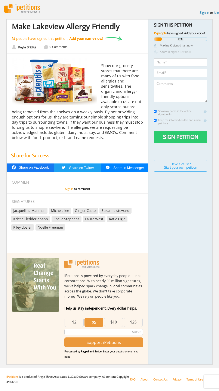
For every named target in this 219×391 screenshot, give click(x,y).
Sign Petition (180, 137)
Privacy (177, 379)
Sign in (204, 12)
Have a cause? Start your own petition (180, 165)
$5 (94, 322)
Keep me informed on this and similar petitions (177, 121)
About (144, 379)
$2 (74, 322)
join (216, 12)
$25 (133, 322)
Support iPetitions (104, 342)
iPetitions (22, 8)
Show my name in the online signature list (173, 112)
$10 (113, 322)
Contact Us (160, 379)
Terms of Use (194, 379)
